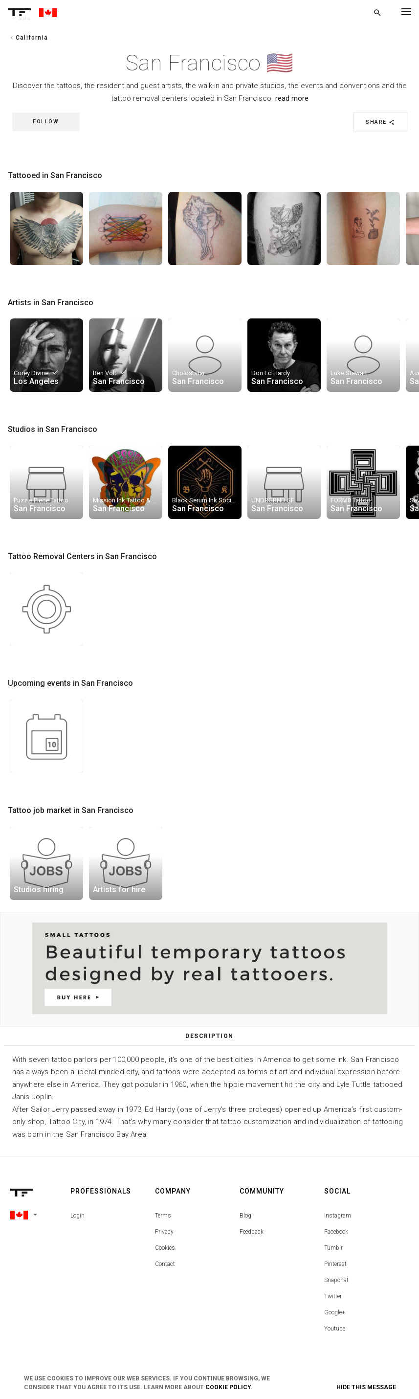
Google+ (334, 1312)
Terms (163, 1215)
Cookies (165, 1247)
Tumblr (333, 1247)
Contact (165, 1264)
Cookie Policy (228, 1387)
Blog (245, 1215)
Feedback (252, 1231)
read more (292, 98)
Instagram (337, 1215)
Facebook (336, 1231)
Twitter (333, 1296)
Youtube (334, 1328)
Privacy (164, 1231)
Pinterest (335, 1264)
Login (77, 1215)
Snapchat (336, 1280)
